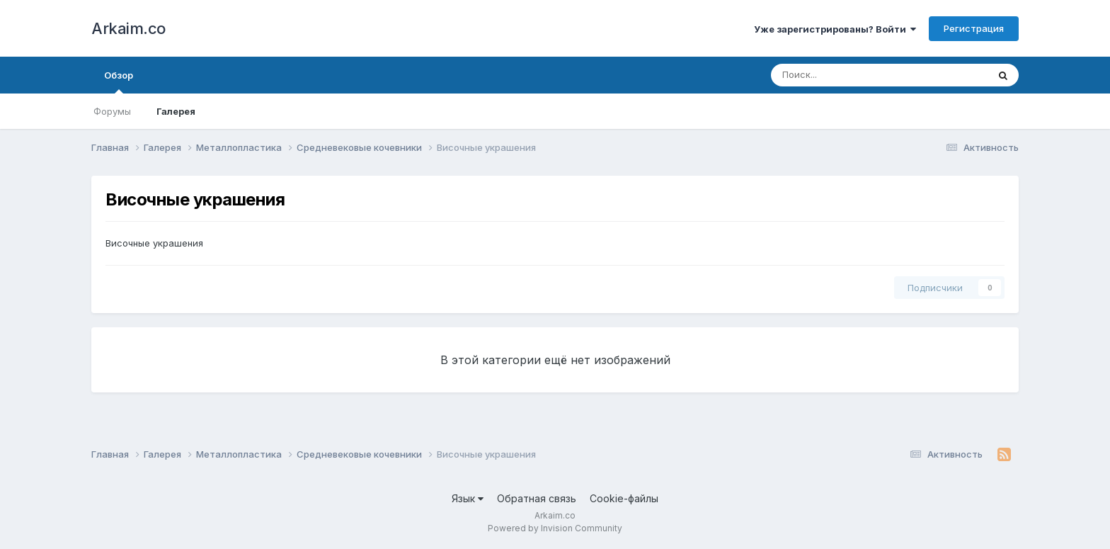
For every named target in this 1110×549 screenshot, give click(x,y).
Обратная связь (536, 498)
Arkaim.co (128, 28)
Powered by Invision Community (555, 528)
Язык (468, 498)
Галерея (175, 111)
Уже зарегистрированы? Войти (835, 29)
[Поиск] (852, 75)
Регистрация (974, 28)
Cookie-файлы (624, 498)
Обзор (118, 81)
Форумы (112, 111)
